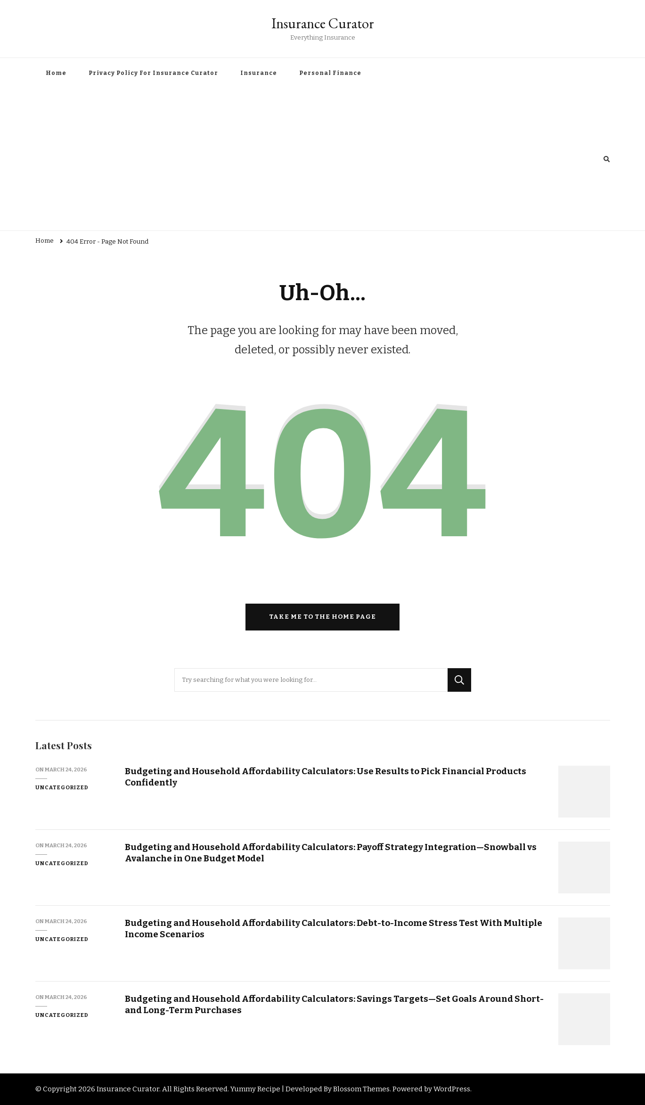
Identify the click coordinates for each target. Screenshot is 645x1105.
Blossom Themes (361, 1089)
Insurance (258, 73)
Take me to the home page (322, 617)
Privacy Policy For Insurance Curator (153, 73)
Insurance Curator (322, 23)
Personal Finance (330, 73)
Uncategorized (62, 787)
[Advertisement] (319, 160)
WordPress (451, 1089)
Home (56, 73)
